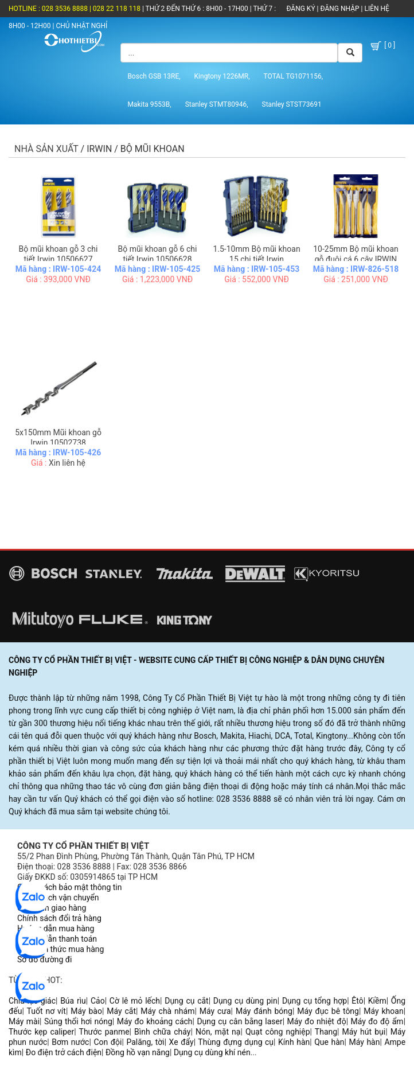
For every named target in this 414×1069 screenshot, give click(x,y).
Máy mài (24, 1021)
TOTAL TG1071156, (293, 76)
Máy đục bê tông (328, 1011)
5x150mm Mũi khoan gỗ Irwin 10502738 (58, 437)
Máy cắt (121, 1011)
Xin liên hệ (67, 462)
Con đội (107, 1042)
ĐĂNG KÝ (300, 9)
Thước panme (104, 1031)
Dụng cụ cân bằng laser (239, 1021)
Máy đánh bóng (264, 1011)
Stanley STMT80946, (216, 104)
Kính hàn (294, 1042)
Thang (326, 1031)
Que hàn (329, 1042)
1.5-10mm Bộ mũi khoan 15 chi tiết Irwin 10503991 (256, 259)
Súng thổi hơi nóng (78, 1021)
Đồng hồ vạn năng (138, 1052)
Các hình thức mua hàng (60, 949)
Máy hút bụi (364, 1031)
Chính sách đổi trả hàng (59, 918)
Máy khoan (383, 1011)
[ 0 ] (382, 46)
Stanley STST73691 (292, 104)
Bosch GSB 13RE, (153, 76)
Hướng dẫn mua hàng (55, 928)
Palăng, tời (145, 1042)
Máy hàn (364, 1042)
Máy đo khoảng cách (155, 1021)
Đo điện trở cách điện (63, 1052)
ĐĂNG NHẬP (339, 9)
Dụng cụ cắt (187, 1000)
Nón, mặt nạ (218, 1031)
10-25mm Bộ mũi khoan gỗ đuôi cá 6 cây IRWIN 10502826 (356, 259)
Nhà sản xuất (46, 148)
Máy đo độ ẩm (376, 1021)
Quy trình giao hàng (51, 907)
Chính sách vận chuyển (58, 897)
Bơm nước (70, 1042)
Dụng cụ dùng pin (245, 1000)
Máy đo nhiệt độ (316, 1021)
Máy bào (86, 1011)
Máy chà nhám (167, 1011)
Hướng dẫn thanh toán (57, 938)
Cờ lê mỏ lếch (135, 1000)
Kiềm (377, 1000)
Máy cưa (215, 1011)
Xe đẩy (181, 1042)
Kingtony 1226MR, (222, 76)
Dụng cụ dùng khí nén (212, 1052)
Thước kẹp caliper (41, 1031)
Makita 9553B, (149, 104)
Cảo (98, 1000)
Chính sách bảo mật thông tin (69, 887)
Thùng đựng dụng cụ (236, 1042)
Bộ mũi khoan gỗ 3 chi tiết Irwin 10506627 (58, 254)
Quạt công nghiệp (277, 1031)
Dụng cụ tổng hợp (314, 1000)
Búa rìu (73, 1000)
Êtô (357, 1000)
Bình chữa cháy (162, 1031)
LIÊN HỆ (375, 9)
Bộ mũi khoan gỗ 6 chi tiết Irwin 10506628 (157, 254)
